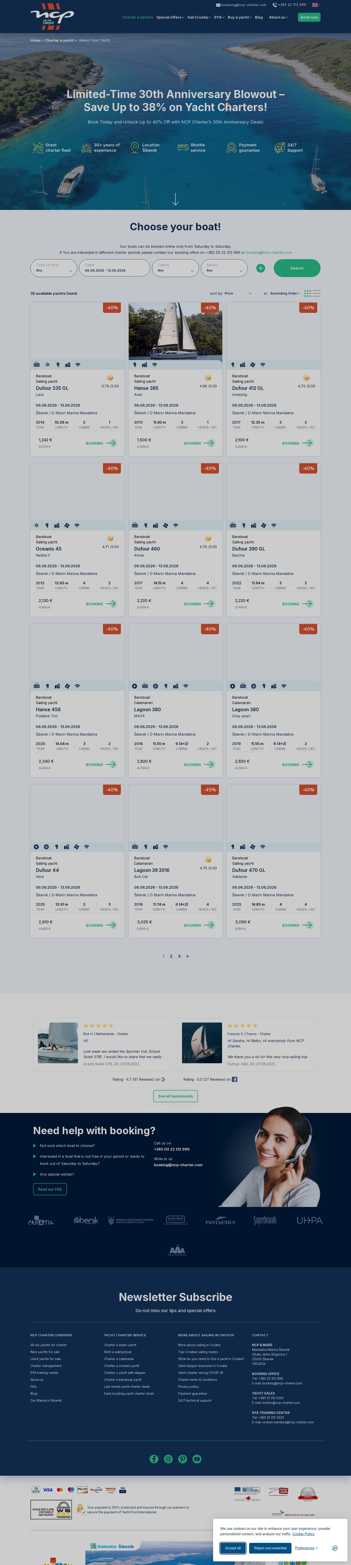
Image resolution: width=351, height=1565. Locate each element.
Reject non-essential (270, 1548)
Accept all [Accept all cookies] (233, 1548)
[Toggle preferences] (306, 1548)
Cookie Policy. (304, 1534)
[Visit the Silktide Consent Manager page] (335, 1548)
